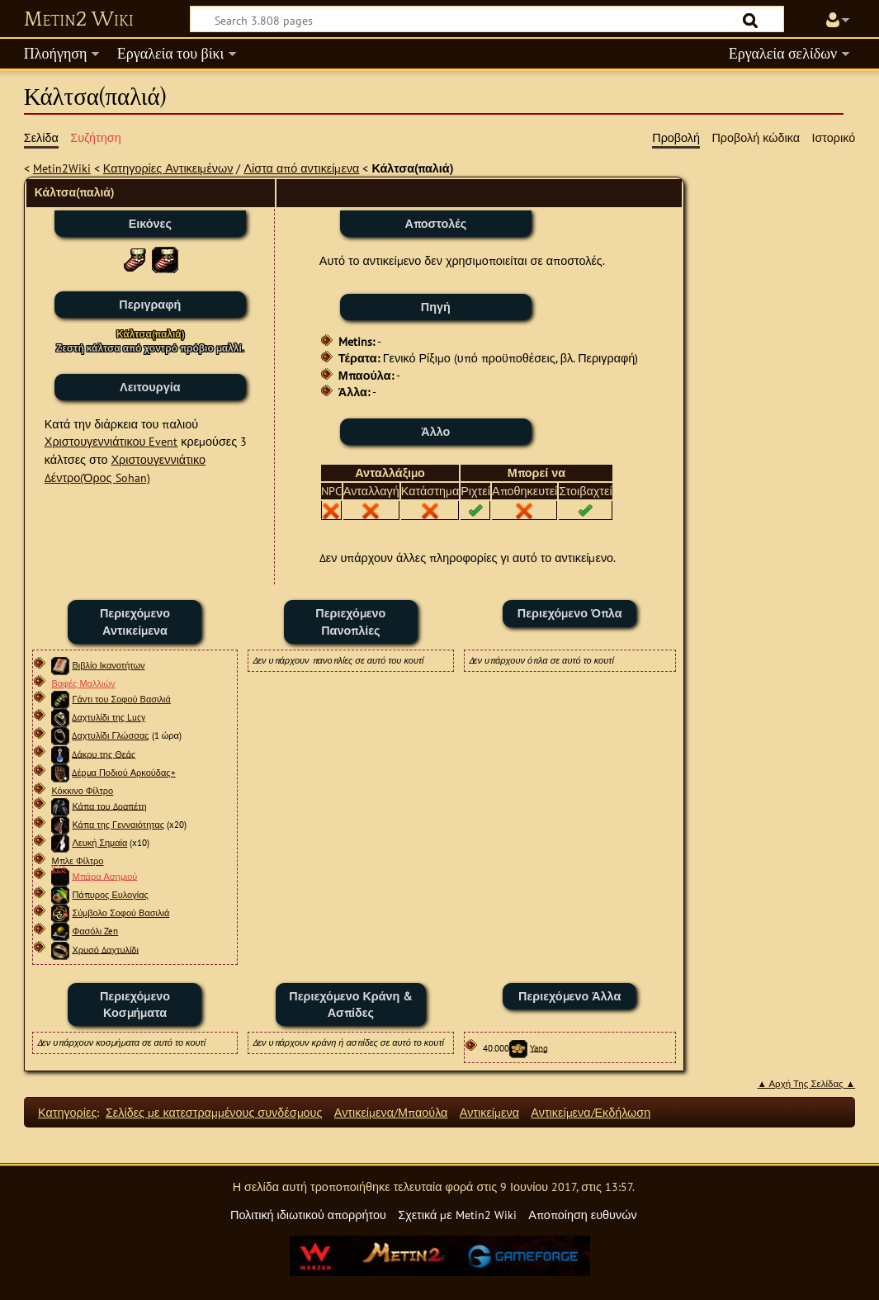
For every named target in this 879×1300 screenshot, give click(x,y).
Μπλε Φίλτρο (77, 861)
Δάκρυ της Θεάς (103, 753)
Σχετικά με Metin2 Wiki (457, 1214)
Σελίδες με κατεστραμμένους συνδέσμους (214, 1112)
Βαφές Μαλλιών (83, 683)
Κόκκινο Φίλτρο (82, 791)
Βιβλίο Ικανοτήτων (108, 665)
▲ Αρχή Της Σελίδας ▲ (806, 1084)
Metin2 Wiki (79, 19)
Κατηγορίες (67, 1112)
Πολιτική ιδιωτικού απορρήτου (308, 1214)
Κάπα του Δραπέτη (109, 805)
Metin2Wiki (62, 168)
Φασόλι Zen (95, 931)
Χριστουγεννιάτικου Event (111, 441)
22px (58, 868)
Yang (539, 1047)
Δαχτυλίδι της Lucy (108, 717)
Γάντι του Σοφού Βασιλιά (121, 699)
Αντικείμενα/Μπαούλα (391, 1112)
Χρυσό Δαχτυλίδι (105, 949)
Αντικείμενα (489, 1112)
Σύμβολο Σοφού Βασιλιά (120, 913)
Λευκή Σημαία (99, 843)
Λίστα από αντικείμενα (301, 168)
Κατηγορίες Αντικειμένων (168, 168)
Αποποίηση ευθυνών (582, 1214)
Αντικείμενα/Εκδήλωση (590, 1112)
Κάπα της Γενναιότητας (118, 824)
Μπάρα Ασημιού (104, 876)
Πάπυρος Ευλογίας (110, 895)
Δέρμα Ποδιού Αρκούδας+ (123, 772)
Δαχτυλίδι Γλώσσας (110, 735)
